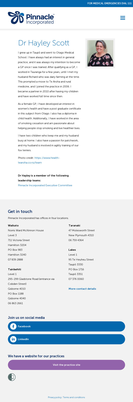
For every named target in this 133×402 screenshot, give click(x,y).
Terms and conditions (74, 397)
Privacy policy (54, 397)
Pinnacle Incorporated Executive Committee (45, 185)
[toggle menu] (122, 18)
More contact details (82, 288)
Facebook (20, 326)
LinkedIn (19, 339)
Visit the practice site (66, 364)
